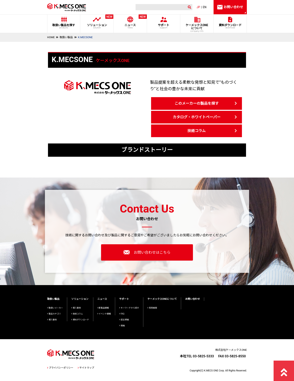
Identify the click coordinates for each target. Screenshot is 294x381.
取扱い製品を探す (63, 26)
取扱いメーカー (55, 308)
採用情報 (152, 308)
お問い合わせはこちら (147, 252)
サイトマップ (86, 367)
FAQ (121, 314)
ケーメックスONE (196, 27)
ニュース (130, 21)
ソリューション (96, 21)
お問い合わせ (192, 299)
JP (198, 7)
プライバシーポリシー (60, 367)
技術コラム (196, 131)
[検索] (160, 7)
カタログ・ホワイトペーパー (196, 117)
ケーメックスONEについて (162, 299)
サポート (163, 26)
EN (204, 7)
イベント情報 (104, 314)
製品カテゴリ (54, 314)
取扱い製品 (66, 37)
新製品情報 (103, 308)
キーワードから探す (129, 308)
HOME (51, 37)
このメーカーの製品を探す (197, 103)
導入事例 (52, 320)
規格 (122, 325)
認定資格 (124, 320)
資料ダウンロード (230, 26)
